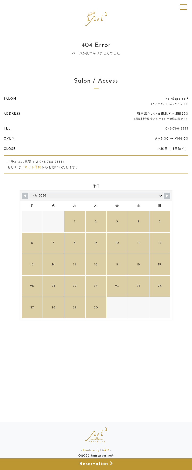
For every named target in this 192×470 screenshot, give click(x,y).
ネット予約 (33, 167)
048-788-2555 (176, 128)
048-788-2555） (51, 162)
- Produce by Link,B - (96, 450)
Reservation (96, 463)
